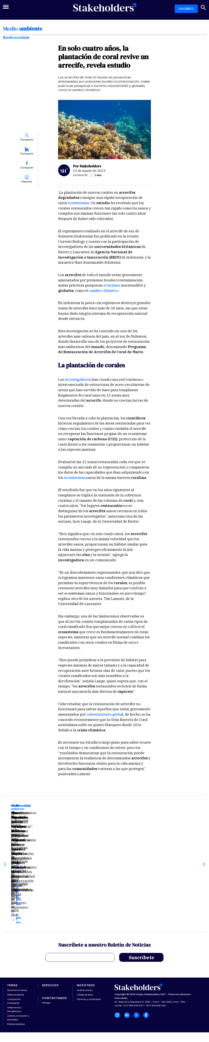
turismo (113, 285)
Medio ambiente (15, 964)
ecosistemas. (79, 203)
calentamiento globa (104, 714)
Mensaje (46, 972)
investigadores (77, 379)
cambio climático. (104, 290)
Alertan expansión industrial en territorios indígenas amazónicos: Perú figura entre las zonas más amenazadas (103, 853)
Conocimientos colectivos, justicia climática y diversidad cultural (166, 845)
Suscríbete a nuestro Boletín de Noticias (104, 915)
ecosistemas (74, 477)
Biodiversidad (21, 805)
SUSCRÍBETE (186, 8)
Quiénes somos (85, 959)
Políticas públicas (16, 993)
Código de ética (85, 964)
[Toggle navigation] (7, 7)
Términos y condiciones (89, 968)
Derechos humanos (17, 959)
